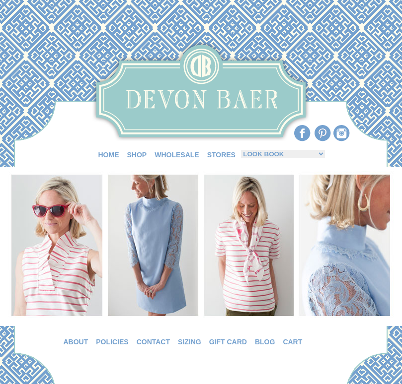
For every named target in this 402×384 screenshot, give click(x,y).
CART (292, 342)
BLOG (265, 342)
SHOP (137, 155)
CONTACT (153, 342)
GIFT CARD (228, 342)
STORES (221, 155)
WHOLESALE (177, 155)
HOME (108, 155)
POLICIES (112, 342)
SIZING (189, 342)
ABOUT (76, 342)
